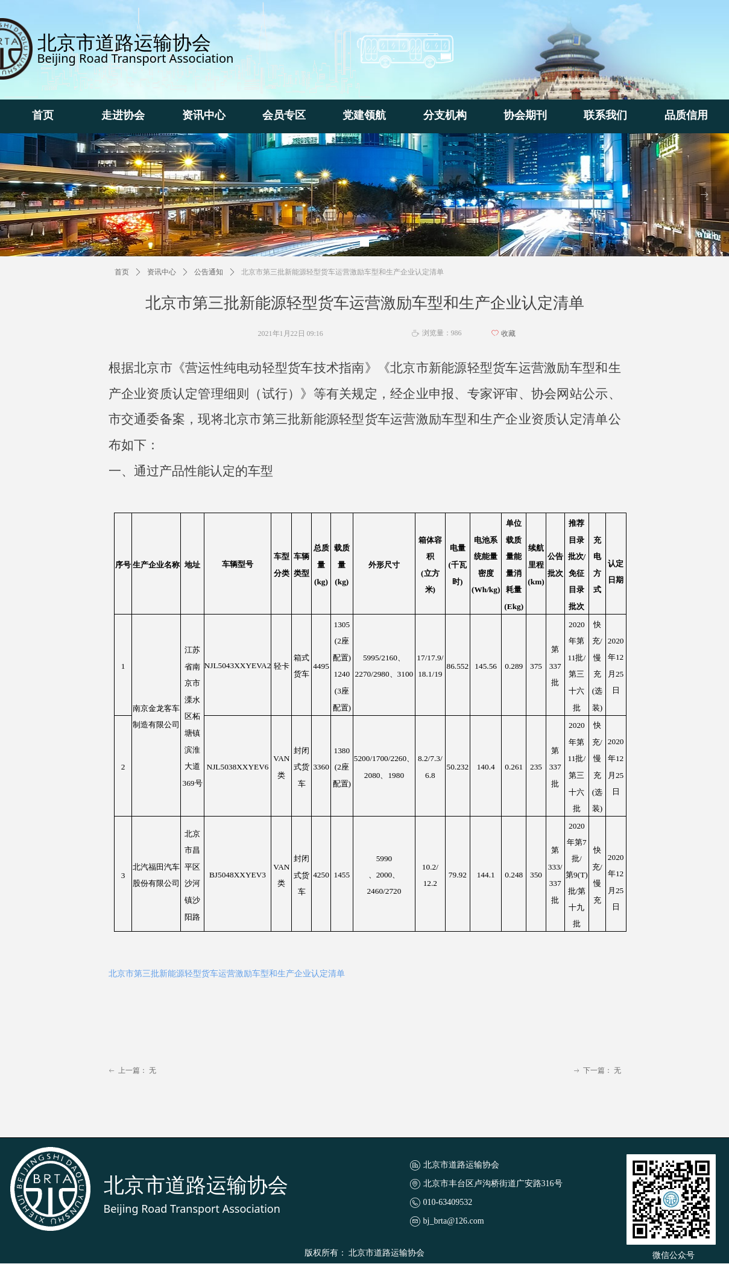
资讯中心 (161, 272)
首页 (122, 272)
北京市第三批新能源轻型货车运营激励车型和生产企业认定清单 (227, 973)
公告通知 (208, 272)
